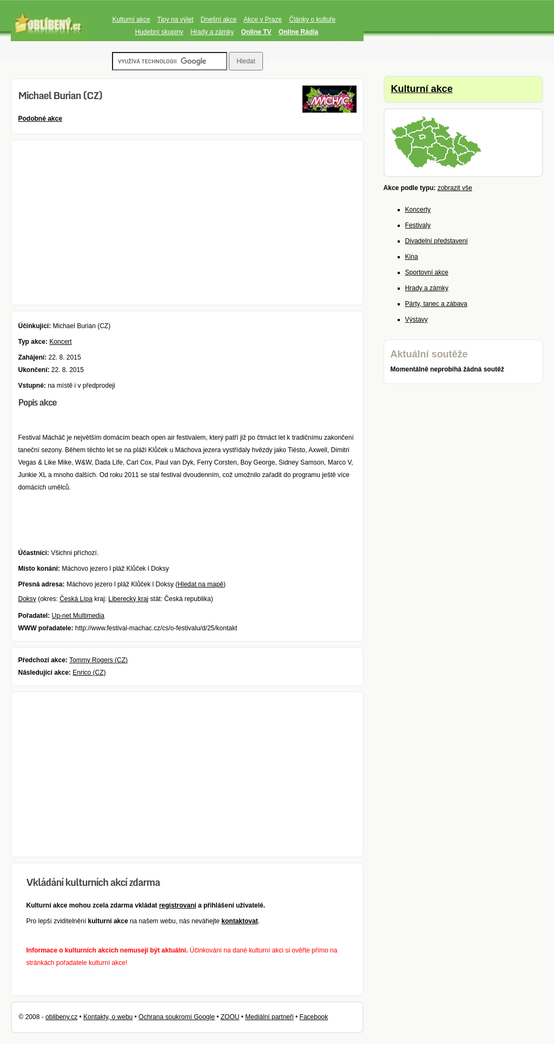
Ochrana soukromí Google (176, 1017)
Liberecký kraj (128, 599)
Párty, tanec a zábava (436, 304)
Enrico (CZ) (88, 672)
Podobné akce (40, 118)
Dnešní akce (219, 19)
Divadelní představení (436, 241)
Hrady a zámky (212, 32)
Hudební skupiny (159, 32)
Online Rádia (298, 32)
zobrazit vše (455, 188)
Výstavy (416, 319)
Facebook (314, 1017)
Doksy (27, 599)
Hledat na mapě (200, 584)
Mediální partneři (269, 1017)
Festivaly (418, 225)
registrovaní (177, 905)
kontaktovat (239, 921)
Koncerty (418, 209)
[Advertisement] (187, 222)
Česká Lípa (76, 599)
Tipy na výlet (175, 19)
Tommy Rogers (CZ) (98, 660)
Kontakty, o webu (108, 1017)
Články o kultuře (312, 19)
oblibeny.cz (61, 1017)
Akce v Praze (262, 19)
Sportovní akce (427, 272)
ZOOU (230, 1017)
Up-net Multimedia (78, 615)
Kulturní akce (131, 19)
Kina (411, 256)
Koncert (60, 341)
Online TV (256, 32)
